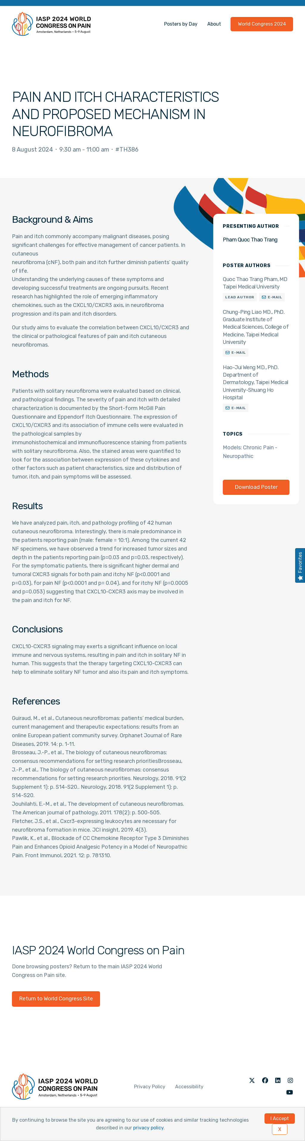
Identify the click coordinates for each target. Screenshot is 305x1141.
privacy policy (148, 1128)
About (214, 24)
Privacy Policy (149, 1086)
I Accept (279, 1118)
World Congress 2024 (262, 24)
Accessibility (189, 1086)
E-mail (275, 297)
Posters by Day (180, 24)
